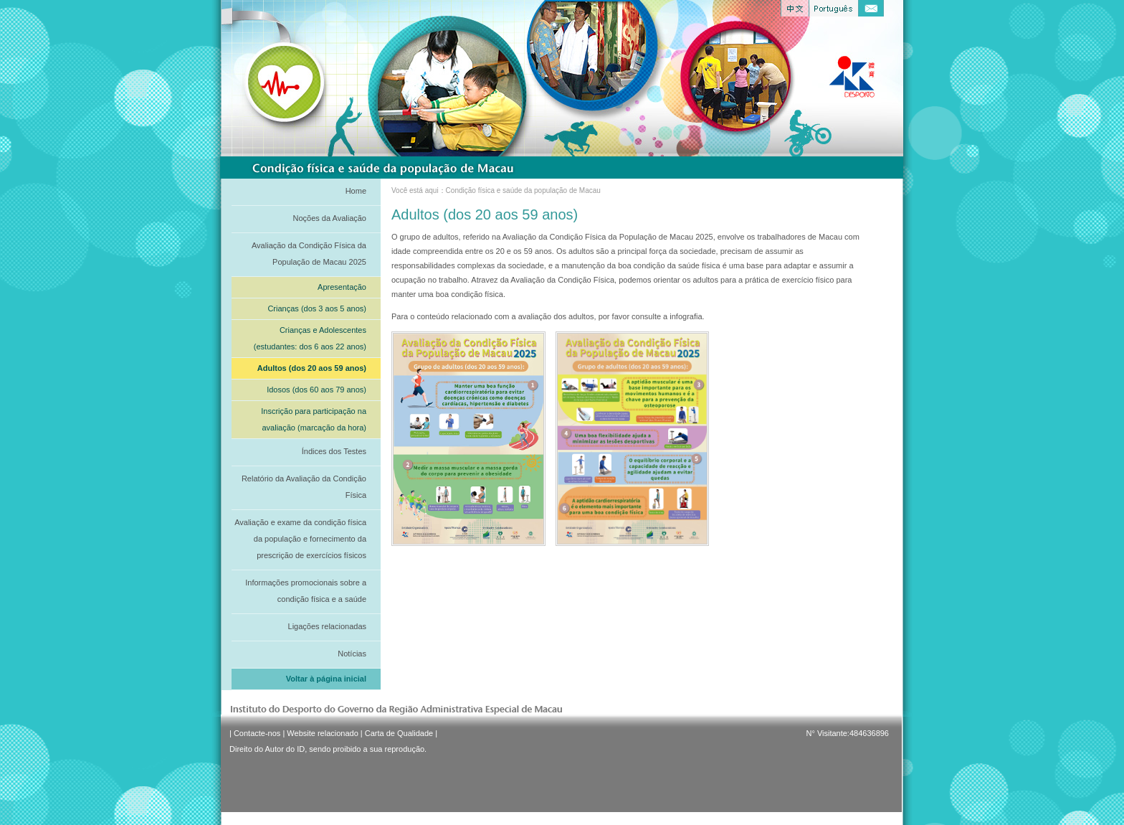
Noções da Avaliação (329, 218)
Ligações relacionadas (327, 626)
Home (356, 191)
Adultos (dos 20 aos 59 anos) (311, 368)
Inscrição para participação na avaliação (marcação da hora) (313, 419)
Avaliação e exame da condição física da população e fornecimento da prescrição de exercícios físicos (300, 539)
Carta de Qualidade (399, 733)
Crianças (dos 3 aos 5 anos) (316, 308)
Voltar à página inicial (326, 678)
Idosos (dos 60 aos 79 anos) (316, 389)
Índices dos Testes (334, 451)
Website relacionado (322, 733)
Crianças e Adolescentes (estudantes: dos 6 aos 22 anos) (310, 338)
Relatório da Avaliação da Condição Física (304, 486)
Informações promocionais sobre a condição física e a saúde (305, 590)
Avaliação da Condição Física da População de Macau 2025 (309, 253)
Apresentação (342, 287)
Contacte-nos (257, 733)
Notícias (352, 653)
